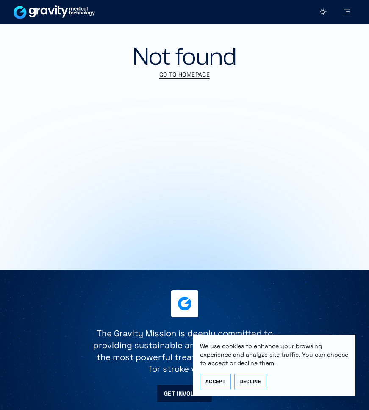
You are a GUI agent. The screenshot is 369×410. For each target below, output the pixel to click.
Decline (250, 381)
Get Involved (184, 393)
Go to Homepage (184, 74)
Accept (215, 381)
